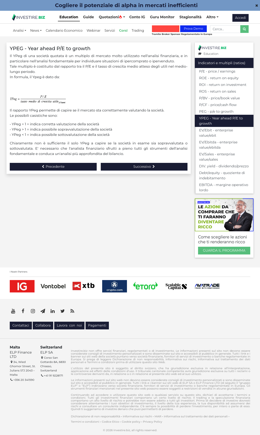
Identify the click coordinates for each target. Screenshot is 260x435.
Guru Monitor (162, 17)
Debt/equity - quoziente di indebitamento (222, 175)
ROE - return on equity (219, 78)
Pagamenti (97, 325)
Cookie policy (131, 421)
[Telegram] (43, 311)
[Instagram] (33, 311)
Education (69, 17)
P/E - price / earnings (217, 71)
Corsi (123, 30)
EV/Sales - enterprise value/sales (217, 156)
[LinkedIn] (53, 311)
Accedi (240, 18)
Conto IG (137, 17)
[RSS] (72, 311)
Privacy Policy (152, 421)
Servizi (110, 30)
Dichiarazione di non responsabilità (95, 416)
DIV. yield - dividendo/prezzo (224, 166)
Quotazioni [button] (110, 17)
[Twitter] (62, 311)
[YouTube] (13, 311)
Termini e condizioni (85, 421)
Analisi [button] (19, 30)
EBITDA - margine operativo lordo (223, 187)
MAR (158, 416)
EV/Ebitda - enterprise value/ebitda (218, 144)
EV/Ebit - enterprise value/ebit (216, 132)
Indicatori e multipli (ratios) (221, 63)
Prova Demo (193, 28)
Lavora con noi (69, 325)
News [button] (35, 30)
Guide (88, 17)
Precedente (53, 167)
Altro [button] (211, 17)
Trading (138, 30)
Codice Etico (110, 421)
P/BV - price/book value (219, 98)
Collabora (43, 325)
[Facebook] (23, 311)
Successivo (144, 167)
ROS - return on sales (217, 91)
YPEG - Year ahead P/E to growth (221, 121)
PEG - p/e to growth (216, 111)
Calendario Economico (64, 30)
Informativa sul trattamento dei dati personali (196, 416)
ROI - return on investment (222, 84)
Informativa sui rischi (137, 416)
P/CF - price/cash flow (218, 105)
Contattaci (20, 325)
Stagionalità (190, 17)
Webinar (93, 30)
